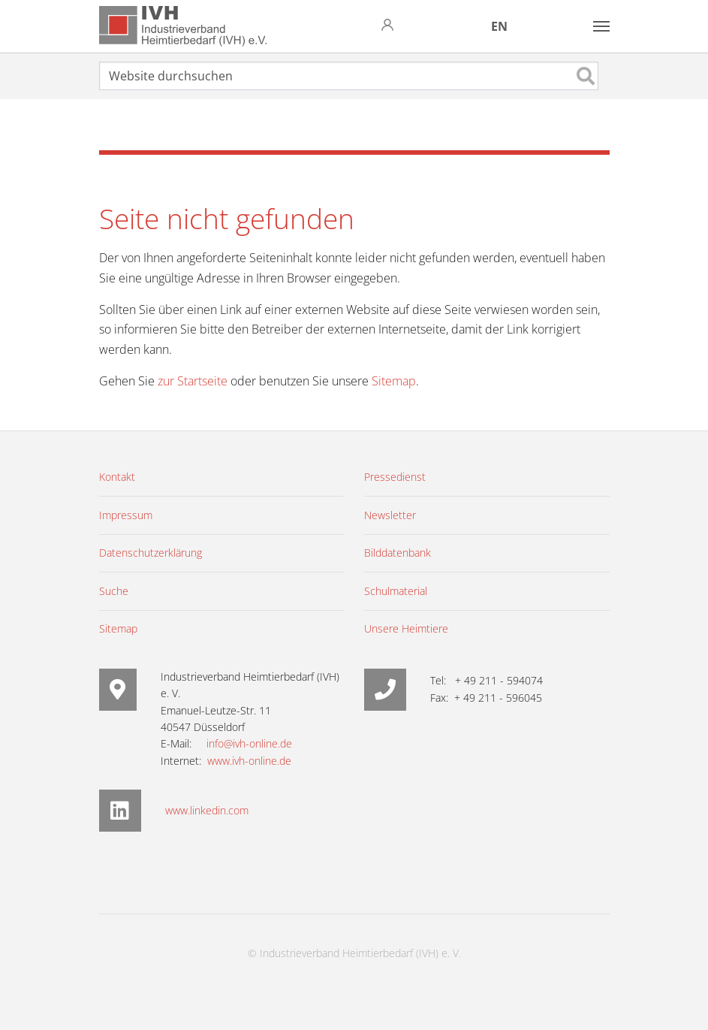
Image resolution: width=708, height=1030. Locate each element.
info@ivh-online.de (249, 743)
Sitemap (394, 381)
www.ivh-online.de (249, 761)
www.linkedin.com (207, 810)
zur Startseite (192, 381)
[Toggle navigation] (601, 26)
